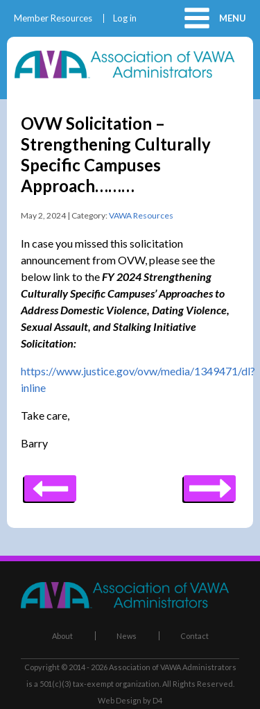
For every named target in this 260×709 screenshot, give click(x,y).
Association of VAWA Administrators (172, 667)
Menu (232, 18)
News (126, 635)
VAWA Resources (141, 215)
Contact (194, 635)
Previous (210, 483)
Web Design (119, 700)
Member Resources (53, 18)
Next (50, 483)
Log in (125, 18)
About (62, 635)
